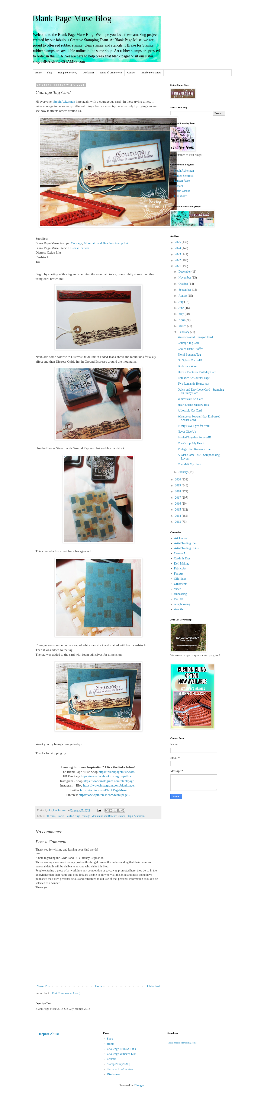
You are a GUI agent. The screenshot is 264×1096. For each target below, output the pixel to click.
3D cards (50, 815)
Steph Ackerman (63, 101)
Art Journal (180, 538)
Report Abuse (49, 1034)
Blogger (139, 1085)
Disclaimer (88, 72)
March (182, 326)
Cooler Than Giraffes (190, 348)
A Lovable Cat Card (190, 410)
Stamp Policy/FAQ (67, 72)
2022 (178, 260)
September (185, 289)
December (184, 271)
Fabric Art (180, 568)
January (183, 472)
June (181, 307)
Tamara (178, 185)
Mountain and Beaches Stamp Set (106, 243)
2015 (178, 509)
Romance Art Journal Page (194, 377)
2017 (178, 497)
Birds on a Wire (187, 366)
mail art (178, 599)
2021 (178, 266)
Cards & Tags (72, 815)
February (184, 332)
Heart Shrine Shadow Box (193, 404)
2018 (178, 491)
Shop (49, 72)
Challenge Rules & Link (121, 1049)
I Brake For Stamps (151, 72)
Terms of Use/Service (111, 72)
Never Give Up (187, 431)
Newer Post (44, 986)
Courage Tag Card (188, 342)
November (185, 277)
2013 (178, 521)
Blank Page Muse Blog (72, 18)
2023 (178, 254)
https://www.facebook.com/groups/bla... (107, 776)
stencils (178, 609)
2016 (178, 503)
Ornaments (180, 583)
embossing (180, 593)
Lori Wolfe (180, 196)
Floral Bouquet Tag (189, 354)
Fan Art (178, 573)
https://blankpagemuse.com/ (117, 771)
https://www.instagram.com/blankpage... (109, 781)
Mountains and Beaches (104, 815)
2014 (178, 515)
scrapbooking (182, 604)
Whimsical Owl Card (190, 399)
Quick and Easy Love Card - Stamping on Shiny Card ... (201, 391)
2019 (178, 485)
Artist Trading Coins (186, 548)
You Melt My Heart (189, 464)
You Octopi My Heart (191, 443)
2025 (178, 242)
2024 (178, 248)
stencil (121, 815)
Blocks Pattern (80, 248)
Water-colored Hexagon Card (195, 337)
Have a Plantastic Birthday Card (197, 372)
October (183, 283)
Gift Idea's (180, 578)
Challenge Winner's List (121, 1053)
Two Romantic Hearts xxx (193, 383)
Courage (76, 243)
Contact (131, 72)
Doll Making (181, 563)
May (181, 313)
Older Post (153, 986)
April (182, 320)
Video (177, 589)
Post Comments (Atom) (66, 993)
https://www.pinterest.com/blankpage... (104, 795)
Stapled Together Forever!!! (194, 437)
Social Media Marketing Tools (181, 1042)
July (181, 302)
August (183, 295)
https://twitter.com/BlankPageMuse (103, 790)
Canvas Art (180, 553)
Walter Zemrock (183, 175)
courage (86, 815)
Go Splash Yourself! (190, 360)
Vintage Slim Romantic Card (195, 449)
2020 (178, 479)
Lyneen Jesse (182, 180)
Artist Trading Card (185, 543)
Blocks (60, 815)
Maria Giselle (182, 191)
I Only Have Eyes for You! (194, 426)
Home (38, 72)
